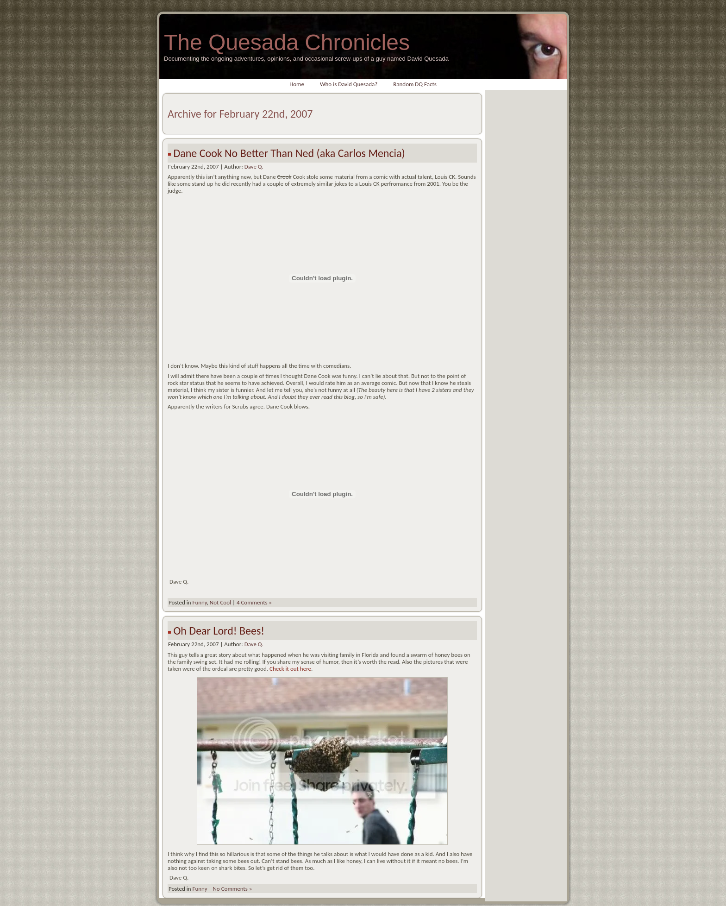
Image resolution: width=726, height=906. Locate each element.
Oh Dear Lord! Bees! (218, 630)
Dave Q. (253, 166)
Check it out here (290, 668)
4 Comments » (254, 602)
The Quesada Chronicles (287, 42)
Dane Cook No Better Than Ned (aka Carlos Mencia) (289, 153)
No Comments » (232, 888)
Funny (199, 602)
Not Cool (220, 602)
